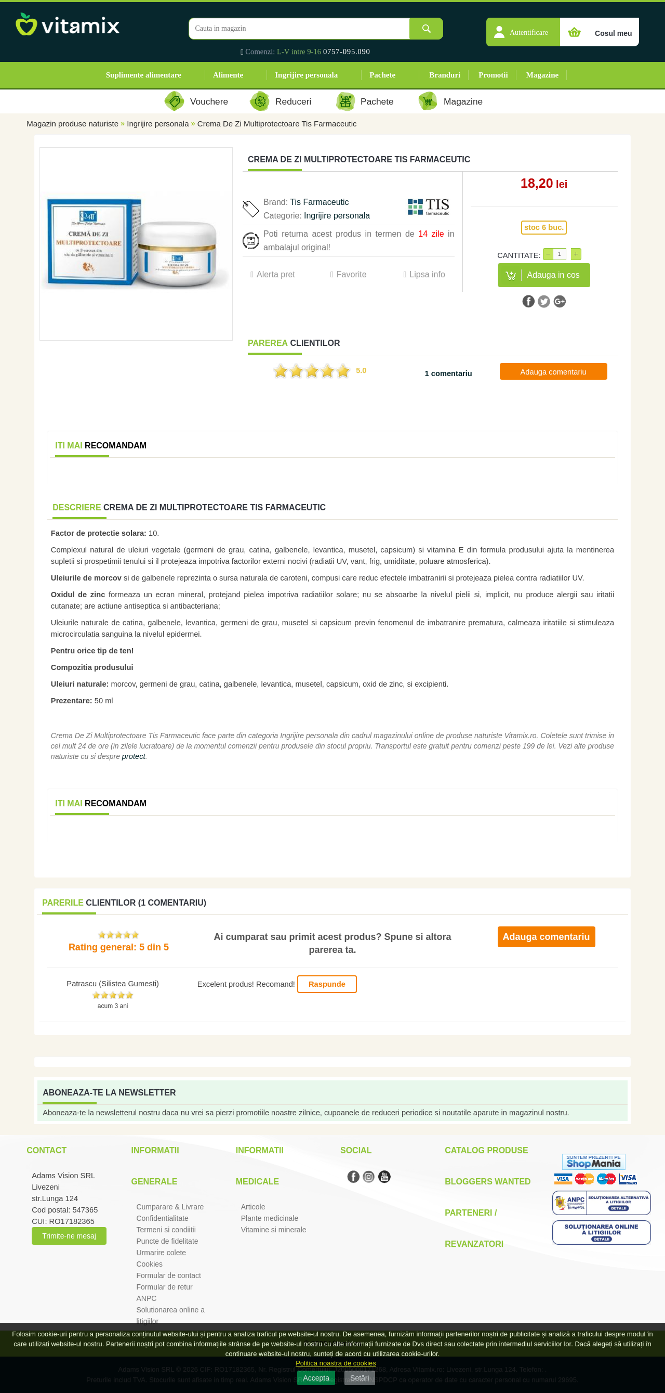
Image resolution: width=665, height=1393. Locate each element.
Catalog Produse (486, 1150)
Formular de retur (164, 1287)
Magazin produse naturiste (72, 123)
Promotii (493, 75)
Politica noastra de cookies (336, 1363)
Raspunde (327, 984)
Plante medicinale (270, 1218)
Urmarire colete (161, 1252)
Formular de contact (168, 1275)
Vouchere (209, 101)
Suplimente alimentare (143, 75)
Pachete (382, 75)
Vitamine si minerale (274, 1230)
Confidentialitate (162, 1218)
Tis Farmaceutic (319, 202)
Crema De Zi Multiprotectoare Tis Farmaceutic (277, 123)
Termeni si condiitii (165, 1230)
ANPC (146, 1298)
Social (355, 1150)
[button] (523, 26)
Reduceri (293, 101)
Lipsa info (427, 274)
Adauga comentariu (554, 372)
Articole (253, 1207)
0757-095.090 (346, 51)
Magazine (542, 75)
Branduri (444, 75)
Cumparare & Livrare (170, 1207)
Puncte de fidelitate (167, 1241)
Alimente (228, 75)
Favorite (352, 274)
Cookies (149, 1264)
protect (133, 756)
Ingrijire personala (306, 75)
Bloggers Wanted (487, 1181)
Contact (46, 1150)
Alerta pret (276, 274)
